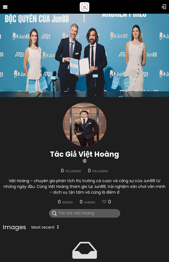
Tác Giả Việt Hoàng (84, 154)
